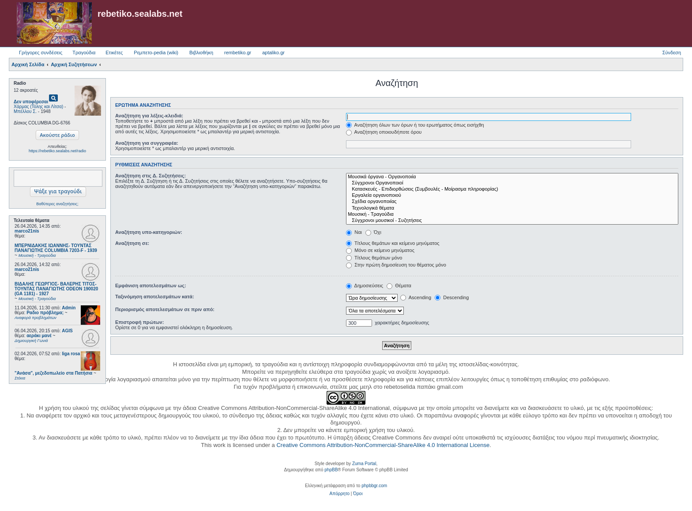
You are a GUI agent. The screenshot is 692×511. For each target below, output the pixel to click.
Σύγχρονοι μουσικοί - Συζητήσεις (512, 221)
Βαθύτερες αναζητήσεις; (57, 204)
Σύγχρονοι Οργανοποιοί (512, 183)
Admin (68, 307)
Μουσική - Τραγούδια (512, 214)
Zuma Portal (364, 463)
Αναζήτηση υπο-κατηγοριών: (148, 232)
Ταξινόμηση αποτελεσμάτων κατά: (154, 296)
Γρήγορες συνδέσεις (40, 52)
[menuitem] (340, 494)
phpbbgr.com (374, 485)
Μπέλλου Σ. (25, 111)
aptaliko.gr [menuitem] (273, 52)
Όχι (373, 232)
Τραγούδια (83, 52)
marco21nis (27, 231)
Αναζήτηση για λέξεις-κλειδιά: (149, 115)
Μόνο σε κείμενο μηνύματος (380, 250)
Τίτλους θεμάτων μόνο (374, 257)
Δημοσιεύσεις (364, 285)
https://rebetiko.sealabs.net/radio (57, 151)
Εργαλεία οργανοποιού (512, 195)
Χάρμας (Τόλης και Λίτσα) (38, 106)
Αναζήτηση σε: (132, 243)
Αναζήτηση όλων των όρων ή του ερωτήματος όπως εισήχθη (415, 125)
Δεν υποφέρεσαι (31, 101)
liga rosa (71, 353)
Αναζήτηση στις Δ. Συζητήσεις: (150, 175)
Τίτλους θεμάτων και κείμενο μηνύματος (393, 243)
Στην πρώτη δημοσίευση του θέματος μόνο (396, 264)
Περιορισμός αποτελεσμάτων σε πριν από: (164, 309)
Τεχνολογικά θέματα (512, 208)
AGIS (67, 330)
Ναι (354, 232)
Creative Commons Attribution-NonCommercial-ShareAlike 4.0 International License (382, 445)
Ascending (415, 297)
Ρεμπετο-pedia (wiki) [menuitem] (156, 52)
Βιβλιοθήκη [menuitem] (201, 52)
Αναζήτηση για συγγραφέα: (146, 143)
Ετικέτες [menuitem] (114, 52)
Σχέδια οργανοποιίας (512, 202)
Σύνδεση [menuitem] (671, 52)
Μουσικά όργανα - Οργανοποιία (512, 177)
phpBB (331, 469)
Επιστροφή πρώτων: (139, 322)
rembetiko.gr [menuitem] (237, 52)
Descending (452, 297)
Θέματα (399, 285)
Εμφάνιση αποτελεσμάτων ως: (150, 285)
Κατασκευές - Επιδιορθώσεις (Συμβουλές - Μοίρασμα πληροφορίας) (512, 189)
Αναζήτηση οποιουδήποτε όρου (383, 132)
